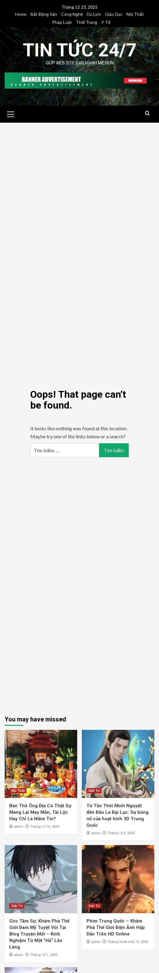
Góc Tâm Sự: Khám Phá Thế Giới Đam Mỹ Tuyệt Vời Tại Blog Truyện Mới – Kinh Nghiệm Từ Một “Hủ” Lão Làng (39, 934)
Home (21, 14)
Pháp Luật (62, 22)
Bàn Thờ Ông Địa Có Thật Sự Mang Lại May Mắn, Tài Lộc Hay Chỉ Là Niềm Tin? (40, 812)
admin (18, 826)
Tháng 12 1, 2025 (43, 955)
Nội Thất (135, 14)
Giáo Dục (114, 14)
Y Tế (105, 22)
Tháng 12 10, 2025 (44, 827)
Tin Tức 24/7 (79, 50)
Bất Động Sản (44, 14)
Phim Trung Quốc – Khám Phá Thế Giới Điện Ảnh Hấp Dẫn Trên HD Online (115, 927)
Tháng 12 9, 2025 (121, 833)
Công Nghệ (72, 14)
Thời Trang (86, 22)
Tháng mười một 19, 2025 (127, 942)
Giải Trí (94, 791)
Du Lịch (94, 14)
